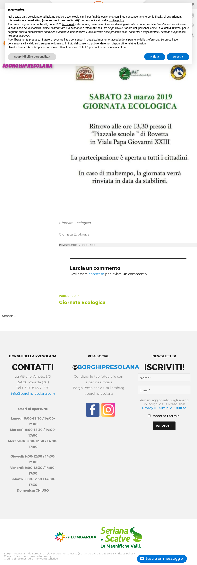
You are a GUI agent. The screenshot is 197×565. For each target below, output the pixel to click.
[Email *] (164, 390)
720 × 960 (88, 244)
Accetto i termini (164, 416)
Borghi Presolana (14, 553)
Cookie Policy (12, 556)
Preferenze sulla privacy (37, 556)
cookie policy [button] (116, 20)
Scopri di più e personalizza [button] (32, 56)
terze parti (68, 24)
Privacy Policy (125, 553)
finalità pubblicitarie (30, 31)
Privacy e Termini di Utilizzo (164, 408)
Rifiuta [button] (154, 56)
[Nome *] (164, 378)
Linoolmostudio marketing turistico (36, 558)
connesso (96, 274)
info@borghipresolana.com (33, 393)
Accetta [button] (178, 56)
